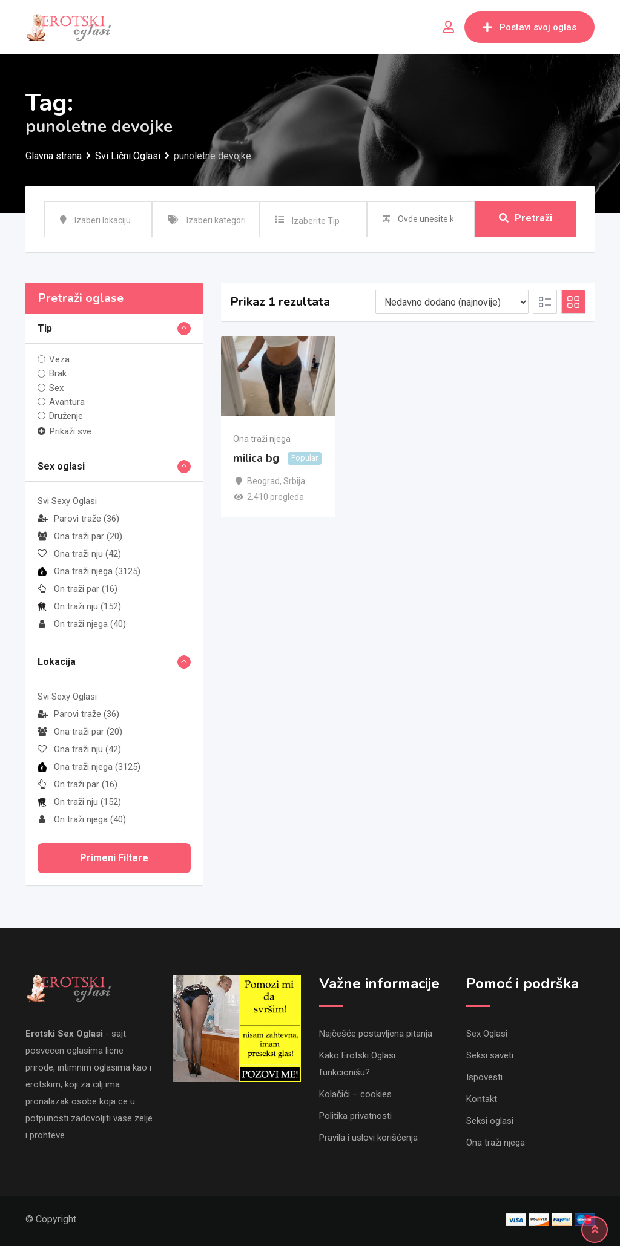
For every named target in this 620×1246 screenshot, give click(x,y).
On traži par (77, 588)
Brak (58, 373)
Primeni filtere (114, 858)
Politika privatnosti (355, 1115)
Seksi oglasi (489, 1120)
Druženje (66, 415)
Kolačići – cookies (355, 1094)
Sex (56, 387)
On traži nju (79, 606)
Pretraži (525, 219)
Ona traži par (80, 536)
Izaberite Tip (316, 221)
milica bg (256, 458)
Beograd (263, 481)
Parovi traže (78, 518)
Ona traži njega (89, 571)
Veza (59, 359)
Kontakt (481, 1099)
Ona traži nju (79, 553)
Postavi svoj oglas (529, 27)
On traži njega (82, 623)
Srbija (294, 481)
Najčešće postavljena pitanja (375, 1033)
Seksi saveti (489, 1055)
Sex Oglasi (486, 1033)
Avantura (67, 401)
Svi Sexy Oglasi (67, 501)
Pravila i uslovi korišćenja (368, 1137)
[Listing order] (452, 302)
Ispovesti (484, 1077)
